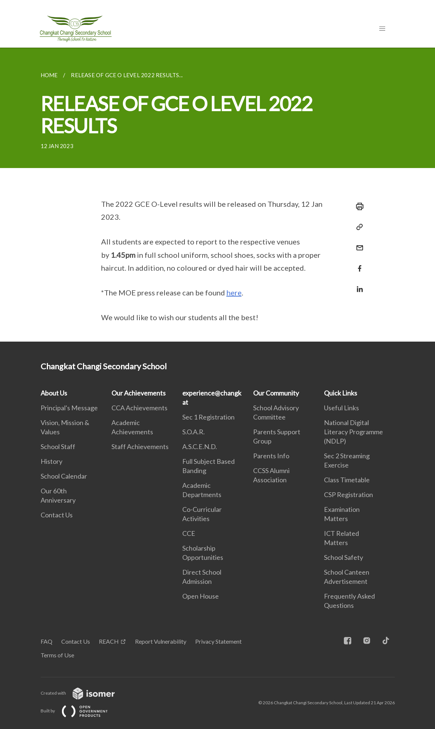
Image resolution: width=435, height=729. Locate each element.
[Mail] (358, 243)
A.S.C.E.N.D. (199, 446)
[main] (217, 195)
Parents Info (271, 456)
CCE (188, 533)
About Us (54, 393)
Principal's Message (69, 408)
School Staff (58, 446)
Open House (200, 596)
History (51, 461)
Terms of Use (57, 654)
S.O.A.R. (193, 432)
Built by (80, 710)
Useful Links (341, 408)
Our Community (276, 393)
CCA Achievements (139, 408)
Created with (84, 693)
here (234, 292)
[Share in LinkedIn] (358, 284)
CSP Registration (348, 494)
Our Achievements (138, 393)
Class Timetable (347, 480)
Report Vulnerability (160, 641)
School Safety (343, 557)
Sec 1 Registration (208, 417)
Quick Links (340, 393)
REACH (109, 641)
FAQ (46, 641)
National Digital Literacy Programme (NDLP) (353, 431)
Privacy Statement (218, 641)
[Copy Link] (358, 227)
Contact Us (57, 515)
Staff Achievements (140, 446)
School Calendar (64, 476)
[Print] (358, 206)
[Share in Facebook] (358, 263)
